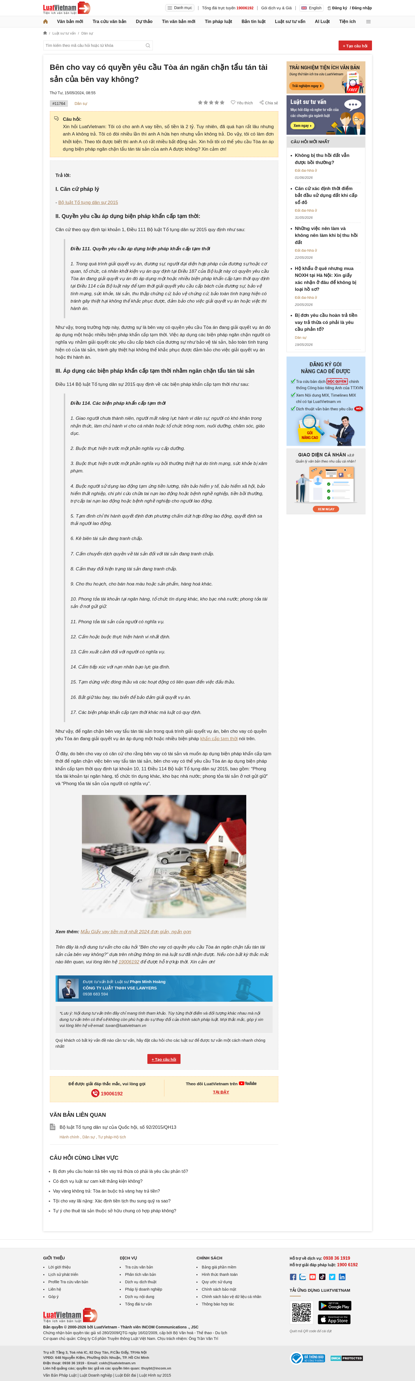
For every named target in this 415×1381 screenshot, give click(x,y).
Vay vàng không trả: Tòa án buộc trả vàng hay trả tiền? (106, 1191)
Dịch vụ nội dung (139, 1296)
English (311, 8)
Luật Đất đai (125, 1375)
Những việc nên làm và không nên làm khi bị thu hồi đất (326, 235)
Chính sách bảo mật (219, 1289)
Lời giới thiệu (59, 1267)
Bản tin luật (253, 21)
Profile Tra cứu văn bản (68, 1282)
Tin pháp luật (218, 21)
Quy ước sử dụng (217, 1282)
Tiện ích (347, 21)
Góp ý (53, 1296)
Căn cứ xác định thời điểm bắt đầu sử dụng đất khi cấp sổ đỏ (326, 195)
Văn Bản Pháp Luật (60, 1375)
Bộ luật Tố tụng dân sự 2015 (88, 202)
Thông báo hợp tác (218, 1304)
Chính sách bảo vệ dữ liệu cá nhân (231, 1296)
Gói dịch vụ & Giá (276, 8)
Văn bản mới (70, 21)
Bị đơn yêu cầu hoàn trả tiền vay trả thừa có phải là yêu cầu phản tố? (120, 1171)
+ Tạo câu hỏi (355, 46)
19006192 (129, 961)
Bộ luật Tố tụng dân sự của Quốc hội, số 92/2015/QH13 (118, 1127)
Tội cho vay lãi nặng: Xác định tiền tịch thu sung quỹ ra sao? (112, 1201)
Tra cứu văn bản (109, 21)
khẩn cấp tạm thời (218, 738)
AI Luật (322, 21)
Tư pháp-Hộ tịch (112, 1137)
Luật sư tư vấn (290, 21)
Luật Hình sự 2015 (155, 1375)
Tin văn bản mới (178, 21)
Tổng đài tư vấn (138, 1304)
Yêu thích (242, 102)
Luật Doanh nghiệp (96, 1375)
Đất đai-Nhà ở (306, 170)
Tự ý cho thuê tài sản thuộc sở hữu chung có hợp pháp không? (114, 1210)
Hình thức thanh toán (219, 1274)
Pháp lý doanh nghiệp (143, 1289)
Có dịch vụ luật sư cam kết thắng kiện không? (98, 1181)
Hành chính (70, 1137)
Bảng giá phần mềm (219, 1267)
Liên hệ (54, 1289)
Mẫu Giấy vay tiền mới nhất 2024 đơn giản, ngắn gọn (136, 931)
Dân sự (81, 103)
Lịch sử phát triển (63, 1274)
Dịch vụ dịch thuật (140, 1282)
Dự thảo (144, 21)
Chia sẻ (268, 102)
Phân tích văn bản (140, 1274)
